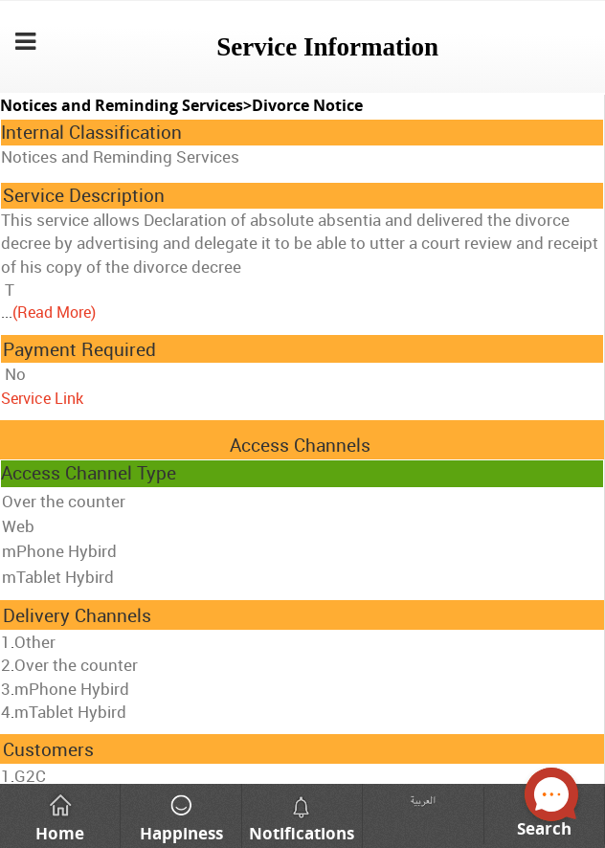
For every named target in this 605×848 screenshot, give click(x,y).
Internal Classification (91, 132)
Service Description (84, 195)
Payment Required (79, 349)
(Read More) (54, 312)
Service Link (42, 398)
